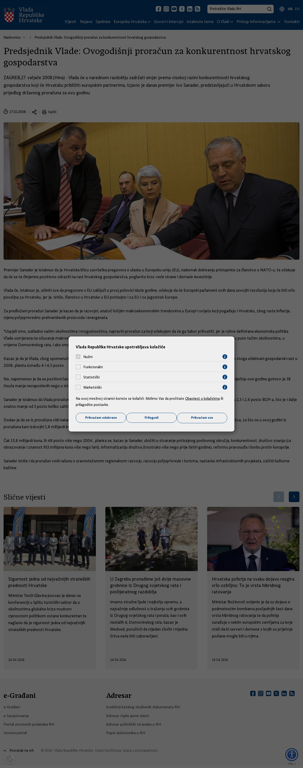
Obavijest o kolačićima (203, 398)
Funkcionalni (93, 367)
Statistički (91, 377)
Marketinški (92, 387)
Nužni (88, 356)
